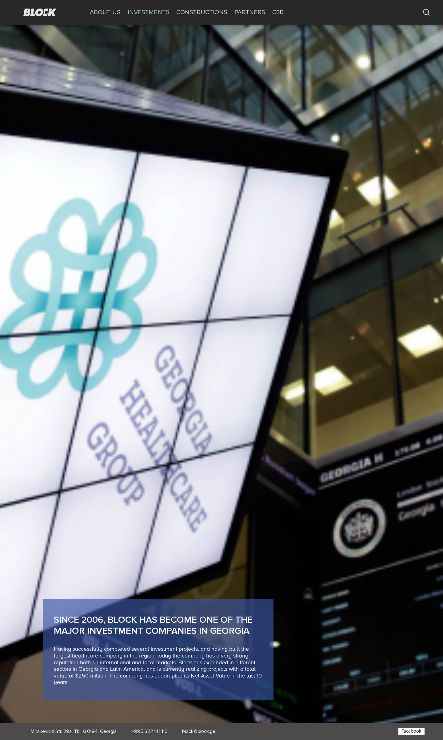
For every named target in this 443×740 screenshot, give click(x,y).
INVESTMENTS (148, 12)
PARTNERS (249, 12)
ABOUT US (105, 12)
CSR (278, 12)
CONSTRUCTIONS (201, 12)
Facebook (411, 731)
